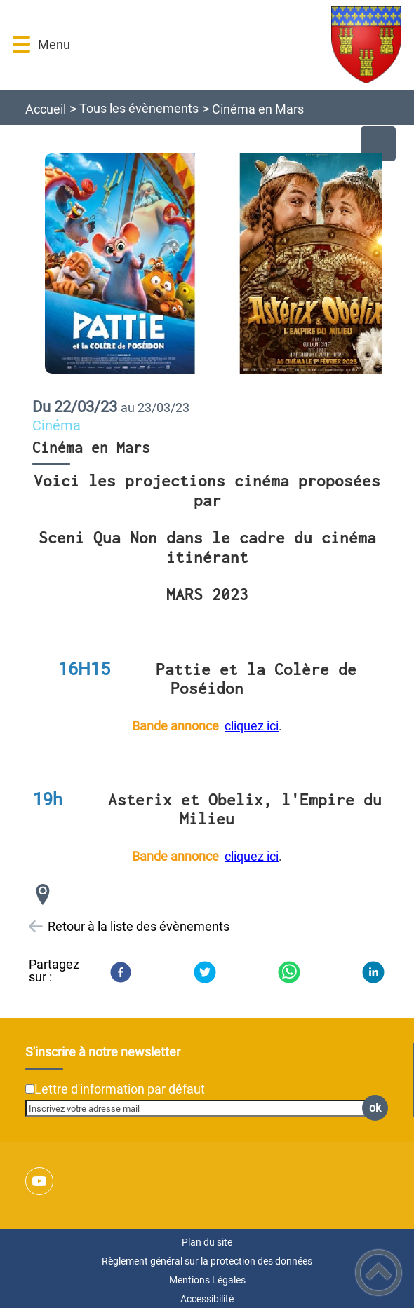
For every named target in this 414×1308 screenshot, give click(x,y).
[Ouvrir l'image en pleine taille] (219, 264)
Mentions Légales (207, 1280)
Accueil (45, 109)
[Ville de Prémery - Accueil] (235, 44)
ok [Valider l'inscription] (375, 1108)
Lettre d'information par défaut (119, 1089)
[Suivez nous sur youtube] (39, 1181)
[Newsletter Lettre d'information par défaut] (29, 1089)
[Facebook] (121, 972)
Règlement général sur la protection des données (207, 1261)
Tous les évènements (139, 108)
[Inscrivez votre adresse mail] (200, 1108)
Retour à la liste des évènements (138, 926)
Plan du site (207, 1242)
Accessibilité (207, 1298)
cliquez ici (252, 725)
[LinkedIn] (373, 972)
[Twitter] (205, 972)
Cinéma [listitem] (56, 426)
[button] (21, 44)
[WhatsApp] (289, 972)
